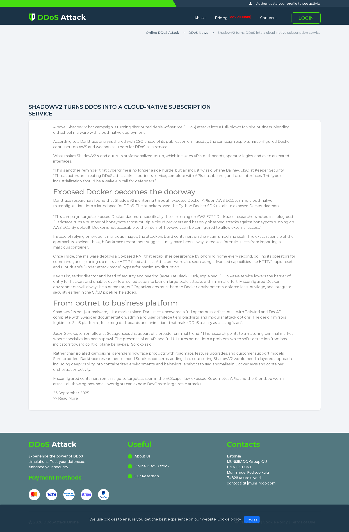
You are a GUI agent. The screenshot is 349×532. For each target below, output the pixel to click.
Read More (68, 398)
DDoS (190, 127)
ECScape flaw (178, 378)
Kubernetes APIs (223, 378)
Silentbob (263, 378)
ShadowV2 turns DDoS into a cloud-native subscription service (269, 33)
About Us (143, 456)
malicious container (70, 247)
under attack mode (102, 267)
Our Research (147, 476)
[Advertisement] (174, 69)
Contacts (268, 18)
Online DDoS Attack (162, 33)
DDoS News (198, 33)
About (200, 18)
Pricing (233, 18)
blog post (285, 217)
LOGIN (306, 18)
